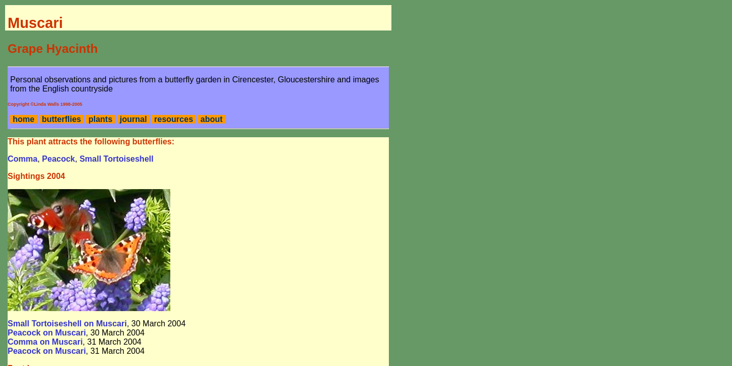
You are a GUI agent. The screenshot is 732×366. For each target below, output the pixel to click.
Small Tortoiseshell (116, 159)
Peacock (58, 159)
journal (133, 119)
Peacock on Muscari (47, 332)
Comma (23, 159)
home (24, 119)
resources (173, 119)
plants (100, 119)
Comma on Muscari (45, 342)
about (211, 119)
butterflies (61, 119)
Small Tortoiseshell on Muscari (67, 323)
